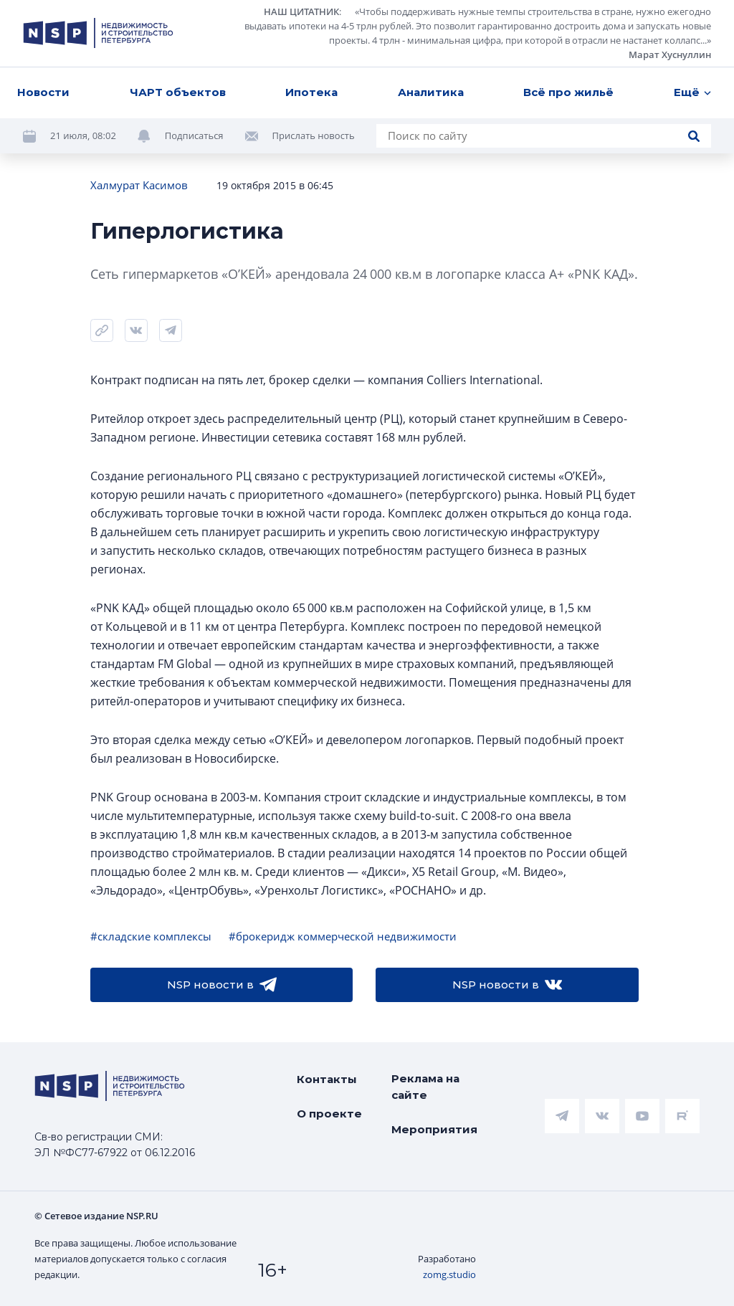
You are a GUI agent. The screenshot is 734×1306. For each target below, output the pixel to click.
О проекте (329, 1113)
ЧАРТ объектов (178, 92)
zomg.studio (449, 1274)
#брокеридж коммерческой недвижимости (343, 936)
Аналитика (431, 92)
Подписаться (194, 135)
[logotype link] (98, 33)
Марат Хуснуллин (670, 54)
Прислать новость (313, 135)
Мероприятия (434, 1129)
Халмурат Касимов (139, 185)
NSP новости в (222, 984)
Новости (43, 92)
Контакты (327, 1079)
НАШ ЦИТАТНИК (301, 11)
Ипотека (311, 92)
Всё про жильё (568, 92)
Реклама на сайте (425, 1087)
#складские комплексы (150, 936)
